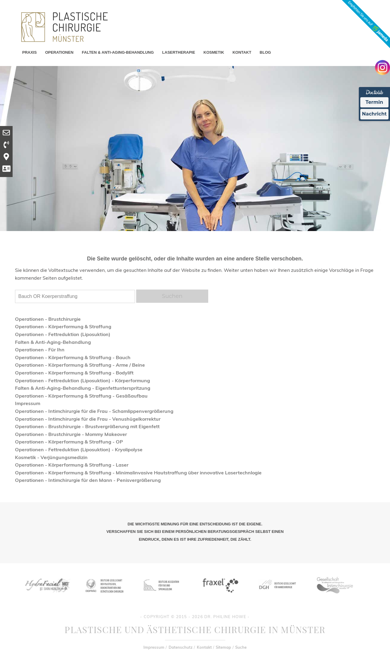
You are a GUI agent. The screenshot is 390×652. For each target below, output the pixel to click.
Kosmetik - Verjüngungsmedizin (51, 457)
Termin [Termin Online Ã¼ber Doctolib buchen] (374, 102)
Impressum (27, 403)
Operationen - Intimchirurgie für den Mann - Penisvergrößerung (88, 480)
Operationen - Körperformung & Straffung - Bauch (72, 357)
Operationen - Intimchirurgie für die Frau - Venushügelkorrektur (87, 419)
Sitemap (223, 647)
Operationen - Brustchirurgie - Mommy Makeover (71, 434)
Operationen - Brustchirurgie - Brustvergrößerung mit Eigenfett (87, 426)
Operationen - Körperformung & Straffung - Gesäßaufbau (81, 396)
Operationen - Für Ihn (39, 350)
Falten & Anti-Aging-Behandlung (53, 342)
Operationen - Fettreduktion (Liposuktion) (62, 334)
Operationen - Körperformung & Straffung (63, 326)
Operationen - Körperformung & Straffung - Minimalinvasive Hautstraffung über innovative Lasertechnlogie (138, 473)
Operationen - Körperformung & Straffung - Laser (71, 465)
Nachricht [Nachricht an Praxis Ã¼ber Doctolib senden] (374, 114)
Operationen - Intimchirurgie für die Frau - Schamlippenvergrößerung (94, 411)
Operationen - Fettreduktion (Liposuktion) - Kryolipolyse (78, 449)
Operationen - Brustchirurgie (48, 319)
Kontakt (204, 647)
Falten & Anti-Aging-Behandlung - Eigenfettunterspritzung (82, 388)
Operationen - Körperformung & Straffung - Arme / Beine (80, 365)
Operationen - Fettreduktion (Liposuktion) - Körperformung (82, 380)
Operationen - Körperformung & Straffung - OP (69, 442)
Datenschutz (181, 647)
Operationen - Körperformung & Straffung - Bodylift (74, 373)
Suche (241, 647)
